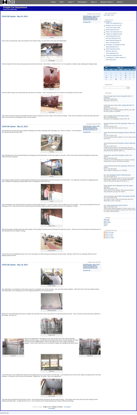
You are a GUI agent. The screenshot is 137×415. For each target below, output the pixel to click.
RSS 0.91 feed (109, 232)
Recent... (106, 224)
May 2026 (106, 219)
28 (116, 79)
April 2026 (106, 221)
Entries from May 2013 (10, 9)
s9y (7, 413)
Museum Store (107, 2)
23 (125, 77)
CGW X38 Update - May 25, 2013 (91, 16)
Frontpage (51, 408)
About (120, 2)
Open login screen (109, 15)
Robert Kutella (92, 17)
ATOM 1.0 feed (109, 238)
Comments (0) (86, 22)
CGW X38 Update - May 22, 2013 (91, 126)
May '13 (120, 67)
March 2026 (107, 222)
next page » (67, 407)
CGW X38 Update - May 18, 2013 (91, 264)
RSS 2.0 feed (109, 236)
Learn (71, 2)
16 (125, 75)
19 (106, 77)
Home (53, 2)
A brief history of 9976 (122, 116)
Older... (106, 225)
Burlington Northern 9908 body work (120, 175)
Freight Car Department (15, 7)
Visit (61, 2)
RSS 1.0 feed (109, 234)
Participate (82, 2)
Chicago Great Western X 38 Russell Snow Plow (90, 19)
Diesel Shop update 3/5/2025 (126, 196)
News (94, 2)
